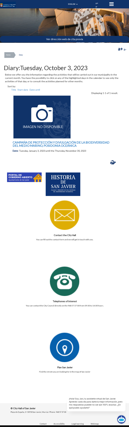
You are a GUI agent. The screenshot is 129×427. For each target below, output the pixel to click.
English (73, 4)
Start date (22, 89)
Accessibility (59, 424)
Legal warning (78, 424)
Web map (95, 424)
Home (8, 55)
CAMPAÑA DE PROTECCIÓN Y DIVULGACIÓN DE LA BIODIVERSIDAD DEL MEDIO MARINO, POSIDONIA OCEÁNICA (61, 144)
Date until (35, 89)
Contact (43, 424)
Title (13, 89)
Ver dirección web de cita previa (64, 39)
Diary (21, 55)
